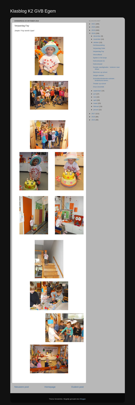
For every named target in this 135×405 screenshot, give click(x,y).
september (97, 91)
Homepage (50, 387)
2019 (93, 30)
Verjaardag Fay (98, 51)
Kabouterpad (97, 64)
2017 (93, 114)
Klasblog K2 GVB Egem (33, 11)
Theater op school (99, 83)
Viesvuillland (97, 55)
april (95, 100)
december (97, 36)
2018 (93, 33)
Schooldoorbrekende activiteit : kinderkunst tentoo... (104, 79)
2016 (93, 117)
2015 (93, 120)
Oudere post (77, 387)
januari (96, 110)
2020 (93, 27)
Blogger (83, 399)
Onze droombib (98, 87)
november (97, 39)
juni (94, 94)
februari (96, 106)
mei (95, 97)
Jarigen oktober (98, 75)
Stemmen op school (100, 72)
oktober (96, 42)
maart (95, 103)
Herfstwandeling (99, 45)
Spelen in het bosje (100, 58)
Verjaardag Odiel (99, 48)
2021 (93, 24)
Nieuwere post (21, 387)
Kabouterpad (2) (99, 61)
